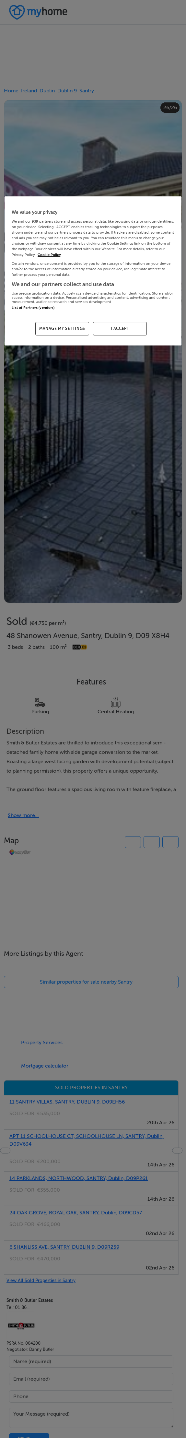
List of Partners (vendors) (33, 308)
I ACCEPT (120, 328)
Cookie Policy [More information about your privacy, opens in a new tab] (49, 255)
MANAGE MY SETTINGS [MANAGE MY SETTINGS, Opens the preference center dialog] (62, 328)
